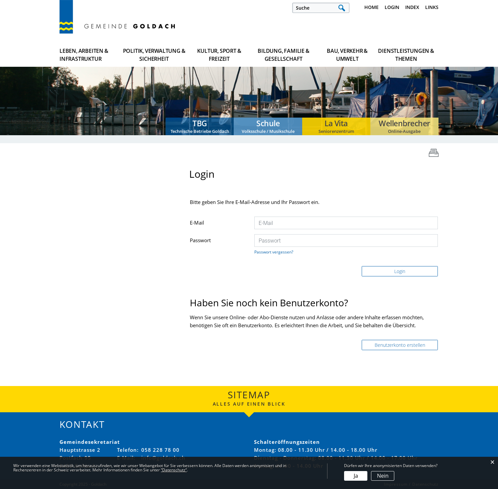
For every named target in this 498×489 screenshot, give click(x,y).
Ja (356, 475)
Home (371, 7)
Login (392, 7)
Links (431, 7)
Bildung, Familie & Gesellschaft (283, 54)
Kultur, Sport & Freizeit (219, 54)
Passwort (200, 240)
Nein (383, 475)
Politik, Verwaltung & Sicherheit (154, 54)
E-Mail (197, 222)
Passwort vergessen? (273, 252)
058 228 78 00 (160, 449)
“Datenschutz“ (174, 470)
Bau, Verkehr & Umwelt (347, 54)
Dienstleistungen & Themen (406, 54)
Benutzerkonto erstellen (400, 345)
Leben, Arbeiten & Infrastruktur (84, 54)
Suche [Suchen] (341, 8)
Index (412, 7)
